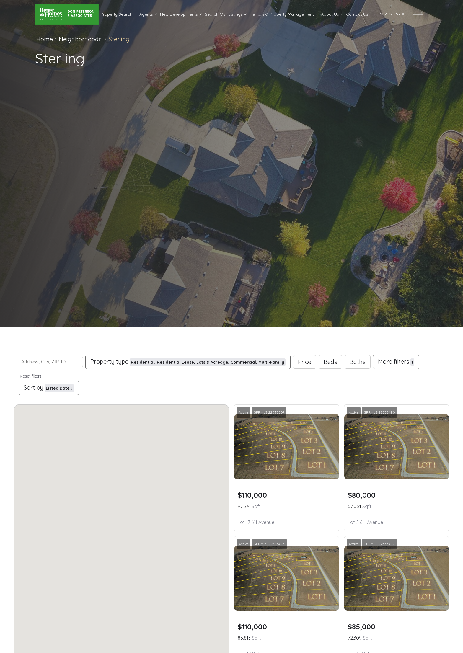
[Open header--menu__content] (417, 14)
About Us (330, 14)
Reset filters (31, 376)
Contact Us (357, 14)
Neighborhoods (80, 39)
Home (44, 39)
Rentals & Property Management (282, 14)
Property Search (116, 14)
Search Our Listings (224, 14)
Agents (146, 14)
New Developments (179, 14)
